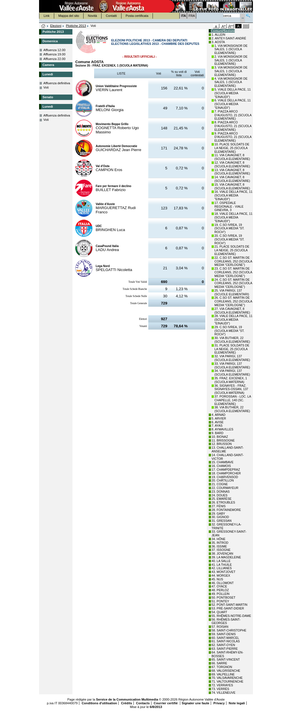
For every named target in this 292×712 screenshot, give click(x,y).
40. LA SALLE (221, 561)
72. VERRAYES (222, 685)
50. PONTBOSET (224, 597)
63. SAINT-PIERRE (225, 648)
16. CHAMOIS (221, 466)
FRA (191, 15)
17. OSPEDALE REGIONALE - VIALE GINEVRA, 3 (229, 206)
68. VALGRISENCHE (226, 670)
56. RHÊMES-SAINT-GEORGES (226, 621)
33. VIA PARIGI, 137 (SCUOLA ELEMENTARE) (232, 365)
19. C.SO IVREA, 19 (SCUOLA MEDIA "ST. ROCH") (229, 228)
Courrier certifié (166, 703)
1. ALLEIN (218, 34)
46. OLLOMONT (223, 583)
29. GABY (218, 513)
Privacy (219, 703)
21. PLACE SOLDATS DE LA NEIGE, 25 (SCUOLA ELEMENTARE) (231, 250)
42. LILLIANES (222, 568)
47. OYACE (219, 586)
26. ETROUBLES (223, 502)
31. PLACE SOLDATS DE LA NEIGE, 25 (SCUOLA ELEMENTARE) (231, 349)
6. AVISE (218, 422)
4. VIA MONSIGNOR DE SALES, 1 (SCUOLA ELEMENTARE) (231, 82)
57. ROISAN (220, 626)
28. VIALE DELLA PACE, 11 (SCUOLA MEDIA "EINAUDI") (233, 319)
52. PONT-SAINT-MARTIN (229, 604)
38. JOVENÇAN (222, 553)
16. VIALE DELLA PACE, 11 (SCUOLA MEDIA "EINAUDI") (233, 195)
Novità (92, 15)
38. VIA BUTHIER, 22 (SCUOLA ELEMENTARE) (232, 409)
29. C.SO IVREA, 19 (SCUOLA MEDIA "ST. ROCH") (229, 330)
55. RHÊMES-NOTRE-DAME (231, 615)
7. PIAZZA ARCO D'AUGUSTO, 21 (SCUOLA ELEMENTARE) (233, 115)
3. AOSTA (218, 42)
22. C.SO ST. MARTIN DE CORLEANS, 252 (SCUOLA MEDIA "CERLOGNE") (233, 261)
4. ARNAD (219, 414)
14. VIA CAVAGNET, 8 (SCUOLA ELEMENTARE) (232, 178)
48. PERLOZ (220, 590)
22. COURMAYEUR (225, 488)
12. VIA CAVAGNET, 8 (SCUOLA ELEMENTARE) (232, 164)
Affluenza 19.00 (54, 54)
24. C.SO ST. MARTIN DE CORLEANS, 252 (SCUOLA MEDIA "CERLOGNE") (233, 283)
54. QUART (219, 612)
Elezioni (55, 25)
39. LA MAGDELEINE (226, 557)
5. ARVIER (219, 418)
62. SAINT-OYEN (223, 645)
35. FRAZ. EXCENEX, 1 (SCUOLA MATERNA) (230, 380)
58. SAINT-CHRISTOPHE (229, 630)
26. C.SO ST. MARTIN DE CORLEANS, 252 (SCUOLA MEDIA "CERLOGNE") (233, 301)
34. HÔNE (219, 539)
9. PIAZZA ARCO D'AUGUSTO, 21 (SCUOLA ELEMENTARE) (233, 137)
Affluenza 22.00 (54, 59)
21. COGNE (220, 484)
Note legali (237, 703)
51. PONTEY (220, 601)
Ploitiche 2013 (76, 25)
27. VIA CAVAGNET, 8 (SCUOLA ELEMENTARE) (232, 310)
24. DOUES (220, 495)
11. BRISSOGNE (223, 440)
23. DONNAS (221, 491)
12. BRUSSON (222, 444)
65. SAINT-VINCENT (226, 659)
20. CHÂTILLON (223, 480)
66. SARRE (219, 663)
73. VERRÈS (220, 689)
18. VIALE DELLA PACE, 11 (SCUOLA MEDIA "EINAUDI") (233, 217)
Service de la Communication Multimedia (127, 699)
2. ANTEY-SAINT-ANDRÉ (229, 38)
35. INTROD (220, 542)
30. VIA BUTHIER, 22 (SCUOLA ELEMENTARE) (232, 339)
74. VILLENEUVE (224, 692)
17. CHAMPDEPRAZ (226, 469)
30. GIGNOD (220, 517)
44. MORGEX (221, 575)
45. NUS (217, 579)
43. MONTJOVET (224, 571)
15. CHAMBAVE (223, 462)
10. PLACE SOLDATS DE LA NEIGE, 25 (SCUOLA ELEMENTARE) (231, 148)
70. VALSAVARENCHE (227, 677)
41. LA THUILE (222, 564)
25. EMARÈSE (222, 498)
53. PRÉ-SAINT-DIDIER (228, 608)
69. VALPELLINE (223, 674)
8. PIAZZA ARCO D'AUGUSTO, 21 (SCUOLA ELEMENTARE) (233, 126)
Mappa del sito (68, 15)
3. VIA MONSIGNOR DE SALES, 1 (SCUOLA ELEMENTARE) (231, 71)
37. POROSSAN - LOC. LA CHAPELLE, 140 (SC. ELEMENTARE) (232, 400)
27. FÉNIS (219, 506)
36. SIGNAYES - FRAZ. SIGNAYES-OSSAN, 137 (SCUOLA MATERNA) (231, 389)
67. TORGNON (222, 667)
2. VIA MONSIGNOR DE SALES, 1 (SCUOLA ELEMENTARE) (231, 60)
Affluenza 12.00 (54, 50)
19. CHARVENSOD (225, 477)
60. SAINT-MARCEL (225, 637)
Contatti (111, 15)
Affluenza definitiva (56, 83)
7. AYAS (217, 425)
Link (47, 15)
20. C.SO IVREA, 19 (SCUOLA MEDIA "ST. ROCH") (229, 239)
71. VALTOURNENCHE (227, 681)
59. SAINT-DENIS (224, 634)
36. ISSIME (219, 546)
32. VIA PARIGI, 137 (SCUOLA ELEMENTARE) (232, 358)
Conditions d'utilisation (99, 703)
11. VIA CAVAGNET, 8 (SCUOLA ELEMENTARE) (232, 157)
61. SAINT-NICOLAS (226, 641)
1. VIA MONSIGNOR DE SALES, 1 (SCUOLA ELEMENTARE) (231, 49)
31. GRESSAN (222, 520)
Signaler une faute (195, 703)
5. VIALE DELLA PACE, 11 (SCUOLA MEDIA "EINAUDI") (232, 93)
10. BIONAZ (220, 436)
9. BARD (217, 433)
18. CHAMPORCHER (226, 473)
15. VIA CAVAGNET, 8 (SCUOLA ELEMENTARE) (232, 186)
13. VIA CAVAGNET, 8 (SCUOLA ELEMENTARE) (232, 171)
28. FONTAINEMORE (226, 510)
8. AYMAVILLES (222, 429)
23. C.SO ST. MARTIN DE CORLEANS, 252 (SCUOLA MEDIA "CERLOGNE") (233, 272)
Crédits (126, 703)
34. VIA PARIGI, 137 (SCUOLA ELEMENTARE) (232, 372)
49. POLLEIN (221, 593)
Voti (46, 87)
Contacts (143, 703)
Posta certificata (137, 15)
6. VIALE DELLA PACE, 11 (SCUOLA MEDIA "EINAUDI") (232, 104)
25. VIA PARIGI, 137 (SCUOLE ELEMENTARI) (231, 292)
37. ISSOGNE (221, 549)
